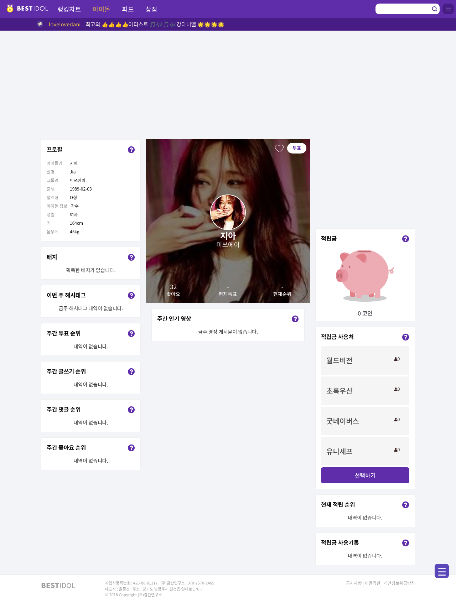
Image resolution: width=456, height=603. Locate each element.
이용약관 (372, 583)
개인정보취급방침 (399, 583)
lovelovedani (65, 24)
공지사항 (354, 583)
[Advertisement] (228, 84)
